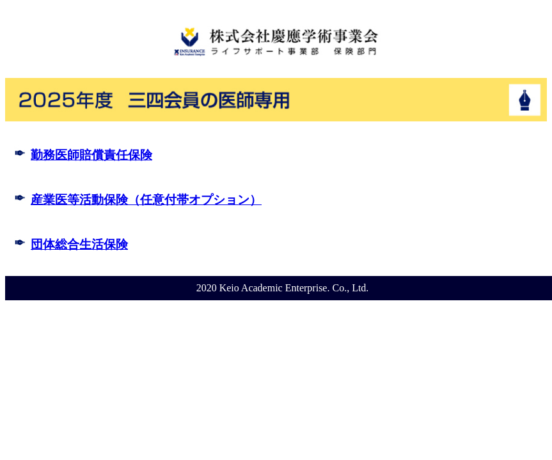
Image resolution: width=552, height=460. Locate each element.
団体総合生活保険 (79, 244)
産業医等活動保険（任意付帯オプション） (146, 199)
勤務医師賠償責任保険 (91, 155)
